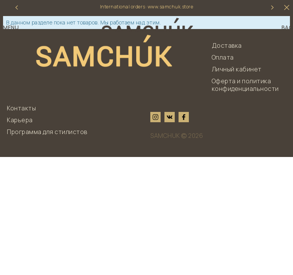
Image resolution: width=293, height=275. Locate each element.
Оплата (223, 57)
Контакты (21, 108)
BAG (287, 27)
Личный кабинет (237, 69)
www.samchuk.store (170, 6)
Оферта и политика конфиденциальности (245, 84)
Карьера (20, 120)
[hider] (286, 7)
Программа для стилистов (47, 132)
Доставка (227, 45)
